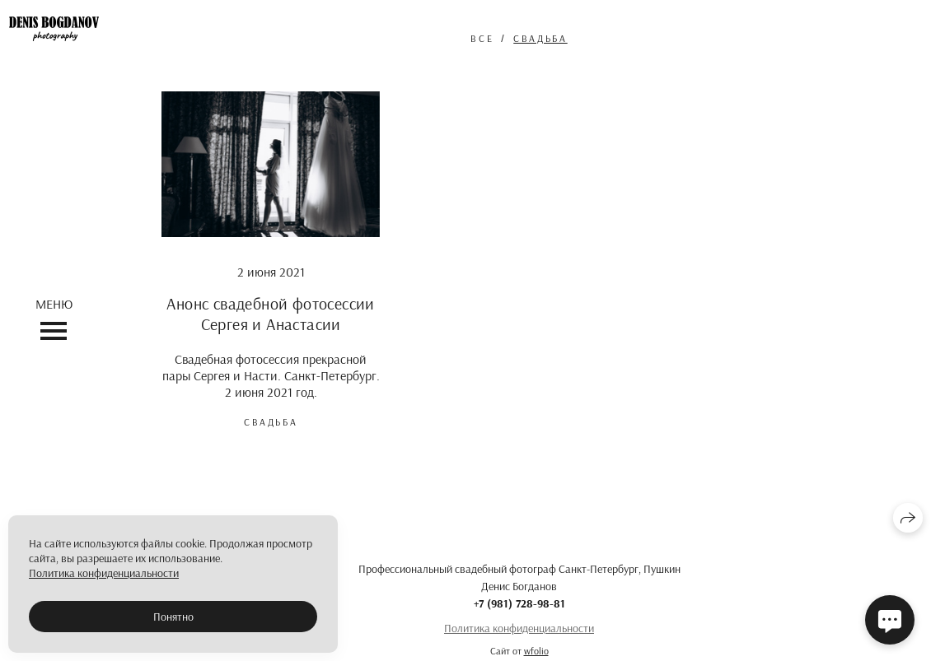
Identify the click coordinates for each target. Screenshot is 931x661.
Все (482, 38)
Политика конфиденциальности (519, 628)
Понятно (173, 616)
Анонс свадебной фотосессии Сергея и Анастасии (270, 313)
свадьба (540, 38)
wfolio (536, 651)
